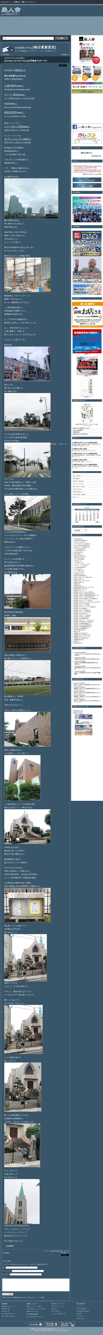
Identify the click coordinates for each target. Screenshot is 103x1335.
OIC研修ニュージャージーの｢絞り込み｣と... (89, 696)
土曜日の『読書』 (78, 579)
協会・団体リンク (56, 1313)
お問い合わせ (80, 1321)
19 (76, 518)
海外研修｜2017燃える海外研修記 (82, 625)
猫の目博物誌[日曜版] (79, 629)
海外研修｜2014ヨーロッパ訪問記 (82, 615)
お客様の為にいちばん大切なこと (80, 433)
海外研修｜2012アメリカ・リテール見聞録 (84, 606)
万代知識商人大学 (78, 574)
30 (91, 520)
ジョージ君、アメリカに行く (78, 483)
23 (91, 518)
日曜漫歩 (76, 583)
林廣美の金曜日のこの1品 (80, 588)
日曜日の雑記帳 (77, 582)
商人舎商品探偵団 (76, 478)
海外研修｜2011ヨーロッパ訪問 (81, 605)
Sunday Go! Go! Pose (57, 1251)
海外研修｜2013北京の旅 (79, 613)
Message (76, 553)
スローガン (80, 1309)
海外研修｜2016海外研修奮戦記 (81, 623)
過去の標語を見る (96, 156)
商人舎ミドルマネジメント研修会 (81, 577)
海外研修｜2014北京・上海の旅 (81, 616)
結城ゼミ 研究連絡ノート (77, 475)
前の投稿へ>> (65, 54)
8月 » (97, 522)
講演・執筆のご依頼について (10, 1318)
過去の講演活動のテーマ (8, 1316)
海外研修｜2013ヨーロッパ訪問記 (82, 611)
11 (98, 513)
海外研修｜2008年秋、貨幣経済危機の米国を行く (85, 595)
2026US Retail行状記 (78, 548)
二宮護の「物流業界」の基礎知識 (79, 494)
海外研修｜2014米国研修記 (80, 618)
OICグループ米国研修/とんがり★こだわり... (89, 684)
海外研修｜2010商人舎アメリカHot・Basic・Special (86, 602)
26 (76, 520)
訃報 (75, 641)
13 (80, 516)
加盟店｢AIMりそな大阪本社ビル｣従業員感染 (17, 142)
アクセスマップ (81, 1318)
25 (98, 518)
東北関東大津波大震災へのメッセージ (82, 587)
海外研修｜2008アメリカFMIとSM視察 (83, 592)
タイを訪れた (77, 569)
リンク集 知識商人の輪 (58, 1316)
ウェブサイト (6, 1274)
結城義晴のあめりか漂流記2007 (81, 634)
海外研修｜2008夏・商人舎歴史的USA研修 (84, 593)
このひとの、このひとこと (80, 564)
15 (87, 516)
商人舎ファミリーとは (58, 1309)
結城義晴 (76, 688)
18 (98, 516)
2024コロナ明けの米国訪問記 (80, 545)
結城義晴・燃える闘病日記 (80, 638)
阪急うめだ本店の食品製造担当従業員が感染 (17, 107)
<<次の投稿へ (6, 54)
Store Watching (77, 555)
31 (94, 520)
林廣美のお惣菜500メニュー (78, 491)
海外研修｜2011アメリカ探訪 (80, 603)
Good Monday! (77, 552)
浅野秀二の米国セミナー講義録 (78, 486)
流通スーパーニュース (28, 2)
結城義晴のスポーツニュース (80, 636)
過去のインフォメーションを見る (92, 174)
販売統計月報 (77, 643)
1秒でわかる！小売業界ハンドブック (81, 428)
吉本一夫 (76, 684)
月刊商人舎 (16, 2)
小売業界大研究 (76, 431)
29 (87, 520)
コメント (4, 1277)
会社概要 (79, 1316)
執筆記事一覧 (5, 1313)
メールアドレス (7, 1271)
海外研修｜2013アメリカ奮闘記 (81, 610)
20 (80, 518)
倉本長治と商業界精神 (79, 575)
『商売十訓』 (77, 560)
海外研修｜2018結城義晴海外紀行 (82, 626)
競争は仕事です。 (87, 153)
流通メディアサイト (78, 712)
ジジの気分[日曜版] (78, 567)
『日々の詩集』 (77, 562)
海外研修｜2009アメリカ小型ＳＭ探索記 (83, 597)
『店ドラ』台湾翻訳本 (78, 429)
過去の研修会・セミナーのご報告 (36, 1311)
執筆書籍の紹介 (6, 1311)
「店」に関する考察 (78, 559)
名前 (3, 1267)
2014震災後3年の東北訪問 (80, 540)
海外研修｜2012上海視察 (79, 608)
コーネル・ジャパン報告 (79, 565)
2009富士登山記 (77, 539)
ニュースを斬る (77, 570)
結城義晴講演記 (77, 639)
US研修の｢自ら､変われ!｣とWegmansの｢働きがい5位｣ (86, 658)
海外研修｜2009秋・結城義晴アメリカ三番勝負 (85, 598)
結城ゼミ (76, 631)
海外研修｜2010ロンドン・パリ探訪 (82, 600)
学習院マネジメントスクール (80, 580)
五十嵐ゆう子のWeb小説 (77, 489)
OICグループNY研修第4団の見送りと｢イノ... (89, 688)
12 (76, 516)
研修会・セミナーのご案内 (34, 1309)
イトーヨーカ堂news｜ (17, 126)
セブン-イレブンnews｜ (17, 138)
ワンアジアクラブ (78, 572)
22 (87, 518)
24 (94, 518)
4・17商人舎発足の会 (79, 550)
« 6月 (76, 522)
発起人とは (55, 1311)
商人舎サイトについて (66, 1331)
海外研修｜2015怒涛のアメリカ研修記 (83, 621)
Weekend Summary (78, 557)
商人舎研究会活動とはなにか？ (35, 1319)
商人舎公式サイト (6, 2)
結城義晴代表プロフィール (9, 1309)
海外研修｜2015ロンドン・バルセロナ (83, 620)
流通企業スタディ (78, 590)
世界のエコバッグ (76, 497)
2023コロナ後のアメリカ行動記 (81, 543)
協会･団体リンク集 (78, 710)
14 (83, 516)
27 (80, 520)
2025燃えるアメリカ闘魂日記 (80, 547)
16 (91, 516)
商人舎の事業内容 (81, 1311)
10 (94, 513)
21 (83, 518)
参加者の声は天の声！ (33, 1313)
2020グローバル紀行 (78, 542)
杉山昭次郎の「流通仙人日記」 (78, 481)
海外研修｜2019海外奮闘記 (80, 628)
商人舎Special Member (83, 1313)
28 (83, 520)
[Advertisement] (78, 20)
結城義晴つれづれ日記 (79, 633)
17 (94, 516)
